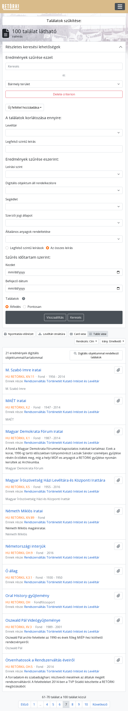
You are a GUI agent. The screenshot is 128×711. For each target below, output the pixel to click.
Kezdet (10, 265)
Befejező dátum (16, 281)
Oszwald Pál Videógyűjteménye (32, 620)
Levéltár (11, 125)
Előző (24, 704)
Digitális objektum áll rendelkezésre (30, 183)
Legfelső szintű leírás (20, 141)
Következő (100, 704)
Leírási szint (13, 167)
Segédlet (11, 199)
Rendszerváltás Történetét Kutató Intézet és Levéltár (61, 381)
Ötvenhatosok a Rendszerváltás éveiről (39, 660)
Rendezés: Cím (85, 341)
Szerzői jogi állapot (18, 215)
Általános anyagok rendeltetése (27, 232)
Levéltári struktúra (51, 334)
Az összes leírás (62, 248)
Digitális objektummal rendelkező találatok (96, 355)
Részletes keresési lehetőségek (32, 46)
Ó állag (11, 571)
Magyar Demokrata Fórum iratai (34, 431)
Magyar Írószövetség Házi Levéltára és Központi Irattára (55, 480)
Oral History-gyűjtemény (27, 595)
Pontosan (34, 307)
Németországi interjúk (25, 546)
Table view (97, 334)
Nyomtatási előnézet (19, 334)
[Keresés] (64, 66)
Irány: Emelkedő (112, 341)
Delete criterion (64, 94)
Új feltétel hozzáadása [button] (23, 107)
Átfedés (15, 307)
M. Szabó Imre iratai (23, 370)
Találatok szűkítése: (64, 20)
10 (86, 704)
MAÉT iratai (15, 400)
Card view (78, 334)
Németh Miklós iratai (24, 511)
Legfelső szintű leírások (27, 248)
